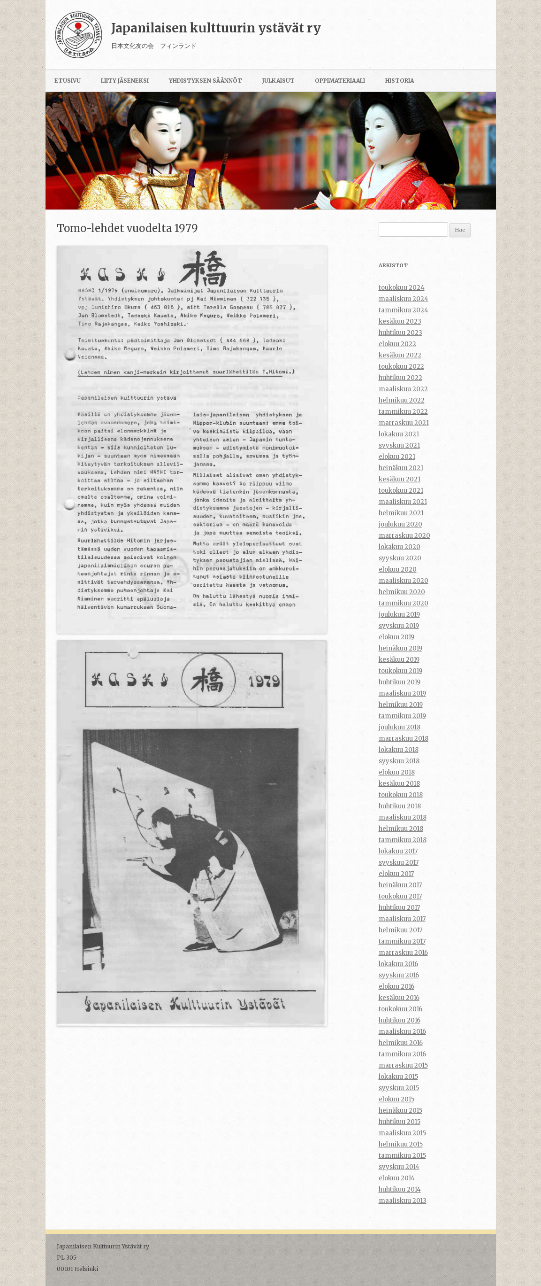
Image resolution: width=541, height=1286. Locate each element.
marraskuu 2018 (403, 739)
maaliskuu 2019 (402, 693)
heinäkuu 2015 (400, 1111)
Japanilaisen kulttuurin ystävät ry (216, 28)
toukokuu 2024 (402, 288)
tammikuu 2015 (402, 1156)
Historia (399, 80)
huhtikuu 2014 (400, 1189)
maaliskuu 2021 (403, 502)
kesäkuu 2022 (400, 355)
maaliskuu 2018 (403, 817)
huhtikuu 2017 (399, 908)
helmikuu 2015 (401, 1144)
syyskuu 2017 (399, 863)
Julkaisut (278, 80)
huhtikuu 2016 (399, 1020)
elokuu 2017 (396, 874)
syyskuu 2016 (399, 975)
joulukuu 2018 (399, 727)
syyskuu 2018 (399, 761)
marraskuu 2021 (404, 423)
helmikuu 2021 (401, 513)
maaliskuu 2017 (402, 919)
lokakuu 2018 (399, 750)
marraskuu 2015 (403, 1065)
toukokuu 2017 (400, 896)
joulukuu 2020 (400, 524)
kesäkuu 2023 (400, 321)
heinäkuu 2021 (401, 468)
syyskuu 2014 (399, 1167)
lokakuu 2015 (398, 1077)
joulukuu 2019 (399, 615)
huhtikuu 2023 (400, 333)
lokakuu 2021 (399, 434)
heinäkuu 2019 (400, 648)
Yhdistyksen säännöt (205, 80)
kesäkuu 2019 (399, 660)
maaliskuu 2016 (402, 1032)
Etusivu (67, 80)
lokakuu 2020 (399, 547)
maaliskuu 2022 (403, 389)
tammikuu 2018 (403, 840)
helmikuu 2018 (401, 829)
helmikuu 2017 (400, 930)
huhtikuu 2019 (399, 682)
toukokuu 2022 (401, 367)
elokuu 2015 (396, 1099)
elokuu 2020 (398, 569)
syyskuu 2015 (399, 1088)
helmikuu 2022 (402, 400)
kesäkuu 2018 (399, 784)
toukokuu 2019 (400, 671)
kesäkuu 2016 (399, 998)
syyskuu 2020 (400, 558)
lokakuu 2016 (398, 964)
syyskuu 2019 (399, 626)
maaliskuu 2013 (403, 1201)
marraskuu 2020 (404, 536)
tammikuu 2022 (403, 412)
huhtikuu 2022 (400, 378)
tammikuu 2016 (402, 1054)
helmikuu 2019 (401, 705)
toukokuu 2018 (401, 795)
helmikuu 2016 (401, 1043)
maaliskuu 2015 (402, 1133)
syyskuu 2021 (399, 445)
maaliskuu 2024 (403, 299)
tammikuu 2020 (403, 603)
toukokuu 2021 (401, 491)
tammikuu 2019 (402, 716)
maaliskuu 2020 (403, 581)
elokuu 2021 (397, 457)
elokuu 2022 (397, 344)
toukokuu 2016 (400, 1009)
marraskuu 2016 (403, 953)
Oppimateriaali (340, 80)
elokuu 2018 (397, 772)
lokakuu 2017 (398, 851)
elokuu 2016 (396, 987)
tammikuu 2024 (403, 310)
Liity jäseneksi (125, 80)
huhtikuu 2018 (400, 806)
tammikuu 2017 (402, 941)
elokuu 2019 (396, 637)
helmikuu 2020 (402, 592)
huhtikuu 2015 (399, 1122)
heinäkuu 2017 (400, 885)
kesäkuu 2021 (399, 479)
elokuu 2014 (397, 1178)
